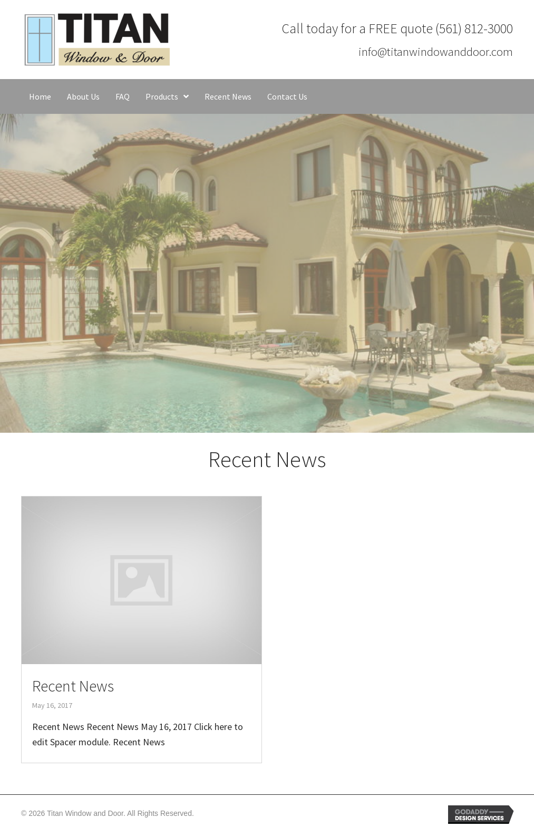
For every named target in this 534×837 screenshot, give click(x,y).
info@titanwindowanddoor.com (435, 51)
